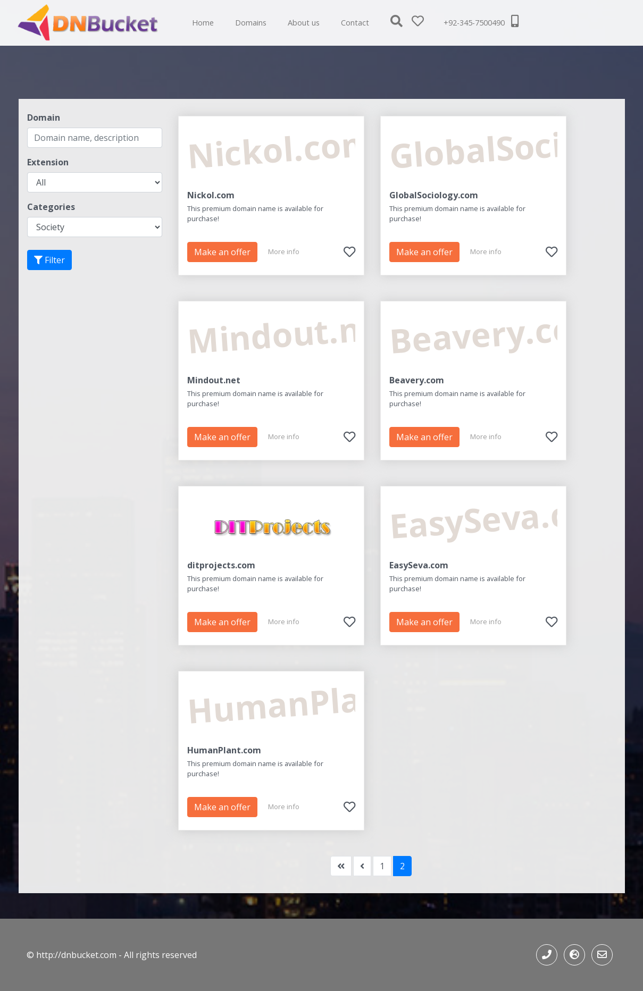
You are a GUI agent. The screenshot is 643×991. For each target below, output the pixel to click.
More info (283, 251)
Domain (43, 117)
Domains (250, 23)
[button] (401, 22)
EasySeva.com (418, 565)
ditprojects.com (221, 565)
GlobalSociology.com (433, 195)
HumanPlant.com (224, 750)
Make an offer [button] (222, 252)
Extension (48, 162)
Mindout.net (213, 380)
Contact (355, 23)
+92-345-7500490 (481, 21)
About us (304, 23)
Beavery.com (416, 380)
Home (203, 23)
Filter (49, 260)
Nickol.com (211, 195)
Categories (51, 207)
